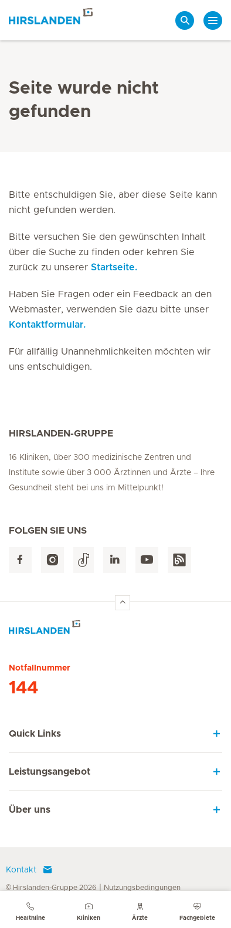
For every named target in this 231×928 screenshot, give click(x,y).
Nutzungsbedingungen (142, 887)
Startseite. (114, 267)
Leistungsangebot (49, 771)
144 (23, 688)
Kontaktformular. (47, 324)
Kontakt (29, 870)
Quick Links (35, 733)
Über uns (29, 809)
